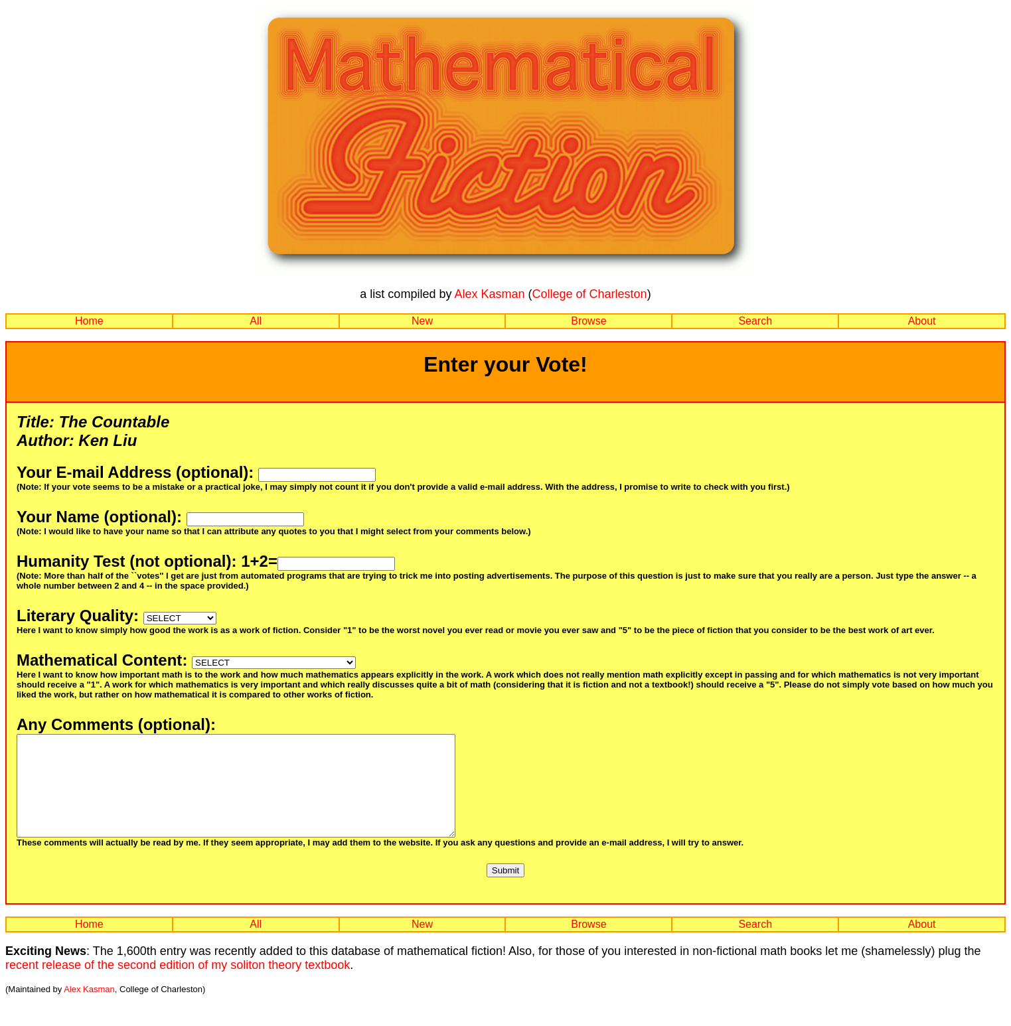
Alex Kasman (489, 294)
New (422, 321)
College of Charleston (589, 294)
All (256, 321)
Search (755, 321)
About (922, 321)
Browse (588, 321)
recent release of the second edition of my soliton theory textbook (177, 984)
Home (89, 321)
